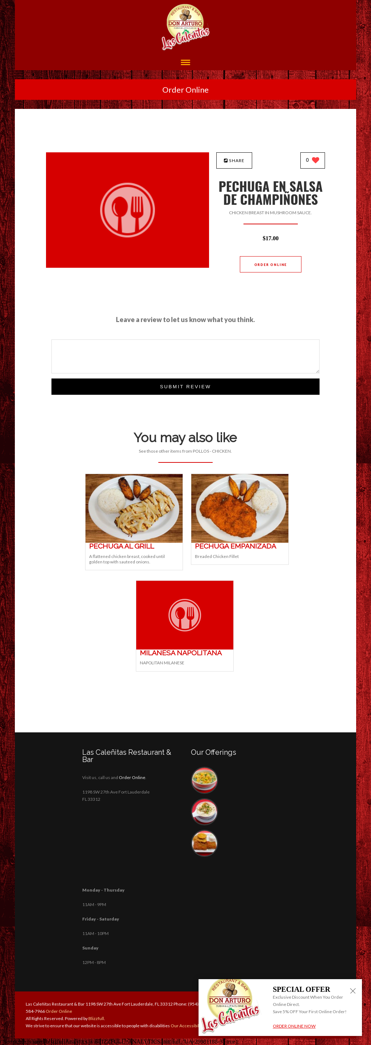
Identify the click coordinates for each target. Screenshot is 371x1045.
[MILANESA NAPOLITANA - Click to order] (184, 648)
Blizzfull (96, 1018)
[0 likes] (312, 161)
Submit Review (185, 386)
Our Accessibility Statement (197, 1025)
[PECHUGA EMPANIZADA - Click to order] (239, 541)
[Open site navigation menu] (185, 63)
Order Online (185, 89)
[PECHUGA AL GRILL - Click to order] (134, 541)
